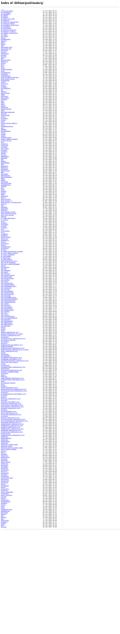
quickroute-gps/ (7, 572)
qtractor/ (4, 469)
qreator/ (4, 266)
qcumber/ (4, 103)
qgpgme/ (4, 154)
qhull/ (3, 158)
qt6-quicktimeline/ (8, 359)
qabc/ (3, 49)
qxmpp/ (3, 627)
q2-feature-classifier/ (10, 25)
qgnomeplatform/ (7, 150)
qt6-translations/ (8, 378)
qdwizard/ (4, 127)
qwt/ (2, 621)
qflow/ (3, 142)
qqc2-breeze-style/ (8, 253)
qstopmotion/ (6, 294)
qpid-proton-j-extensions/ (11, 241)
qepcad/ (4, 135)
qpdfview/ (4, 234)
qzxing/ (4, 631)
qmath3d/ (4, 188)
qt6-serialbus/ (6, 367)
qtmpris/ (4, 450)
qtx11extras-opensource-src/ (12, 517)
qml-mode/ (4, 207)
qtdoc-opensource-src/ (9, 420)
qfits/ (3, 139)
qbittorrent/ (6, 70)
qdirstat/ (4, 114)
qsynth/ (4, 298)
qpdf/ (3, 232)
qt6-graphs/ (5, 334)
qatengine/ (5, 63)
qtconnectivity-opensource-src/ (13, 405)
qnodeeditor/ (6, 220)
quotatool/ (5, 598)
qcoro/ (3, 101)
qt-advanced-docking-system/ (12, 300)
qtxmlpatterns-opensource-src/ (13, 520)
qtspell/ (4, 490)
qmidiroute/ (5, 203)
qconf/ (3, 97)
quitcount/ (5, 585)
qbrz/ (3, 76)
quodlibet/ (5, 591)
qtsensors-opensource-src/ (11, 482)
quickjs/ (4, 564)
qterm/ (3, 422)
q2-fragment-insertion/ (10, 28)
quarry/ (4, 539)
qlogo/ (3, 182)
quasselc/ (4, 545)
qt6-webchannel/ (7, 384)
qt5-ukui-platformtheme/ (10, 315)
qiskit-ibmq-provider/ (9, 165)
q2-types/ (4, 42)
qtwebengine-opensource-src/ (12, 509)
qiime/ (3, 160)
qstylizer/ (5, 296)
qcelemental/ (6, 85)
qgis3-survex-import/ (9, 146)
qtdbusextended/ (7, 414)
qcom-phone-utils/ (8, 93)
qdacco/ (4, 108)
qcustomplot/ (6, 104)
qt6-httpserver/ (7, 338)
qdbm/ (3, 112)
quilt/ (3, 579)
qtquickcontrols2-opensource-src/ (14, 467)
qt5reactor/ (5, 319)
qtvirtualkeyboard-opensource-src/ (14, 503)
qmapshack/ (5, 186)
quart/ (3, 541)
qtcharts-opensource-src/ (11, 401)
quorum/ (4, 594)
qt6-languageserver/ (8, 342)
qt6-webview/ (6, 389)
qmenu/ (3, 192)
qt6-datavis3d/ (6, 330)
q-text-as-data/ (7, 11)
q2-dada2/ (4, 17)
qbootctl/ (4, 72)
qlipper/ (4, 180)
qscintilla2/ (6, 283)
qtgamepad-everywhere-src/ (11, 429)
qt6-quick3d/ (6, 353)
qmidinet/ (4, 201)
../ (2, 9)
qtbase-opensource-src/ (10, 397)
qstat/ (3, 292)
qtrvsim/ (4, 473)
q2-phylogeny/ (6, 32)
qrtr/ (3, 277)
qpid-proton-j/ (6, 239)
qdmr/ (3, 122)
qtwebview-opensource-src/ (11, 515)
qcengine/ (4, 87)
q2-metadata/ (6, 30)
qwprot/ (4, 619)
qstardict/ (5, 291)
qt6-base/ (4, 325)
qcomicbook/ (5, 95)
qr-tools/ (4, 262)
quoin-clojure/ (6, 593)
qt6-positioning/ (7, 351)
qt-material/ (6, 308)
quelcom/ (4, 549)
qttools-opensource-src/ (10, 500)
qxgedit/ (4, 625)
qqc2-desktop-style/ (8, 254)
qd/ (2, 106)
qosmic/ (4, 228)
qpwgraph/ (4, 249)
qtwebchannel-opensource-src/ (12, 507)
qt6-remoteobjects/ (8, 361)
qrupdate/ (4, 279)
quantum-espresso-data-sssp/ (12, 536)
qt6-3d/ (4, 321)
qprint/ (4, 243)
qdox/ (3, 123)
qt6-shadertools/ (7, 370)
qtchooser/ (5, 403)
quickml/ (4, 568)
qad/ (2, 53)
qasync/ (4, 61)
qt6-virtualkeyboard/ (9, 380)
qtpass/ (4, 462)
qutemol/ (4, 602)
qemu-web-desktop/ (8, 133)
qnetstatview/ (6, 218)
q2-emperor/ (5, 23)
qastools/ (4, 59)
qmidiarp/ (4, 197)
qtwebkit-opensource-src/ (11, 511)
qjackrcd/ (4, 173)
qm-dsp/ (4, 184)
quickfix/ (4, 560)
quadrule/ (4, 526)
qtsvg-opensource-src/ (9, 494)
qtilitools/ (5, 437)
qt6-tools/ (5, 376)
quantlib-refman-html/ (9, 532)
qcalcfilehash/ (6, 82)
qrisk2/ (4, 270)
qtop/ (3, 456)
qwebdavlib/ (5, 612)
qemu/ (3, 131)
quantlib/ (4, 530)
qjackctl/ (4, 171)
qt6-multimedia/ (7, 348)
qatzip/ (4, 66)
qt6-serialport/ (7, 368)
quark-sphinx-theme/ (8, 537)
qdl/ (2, 120)
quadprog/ (4, 522)
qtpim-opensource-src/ (9, 463)
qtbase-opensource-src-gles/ (12, 399)
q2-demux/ (4, 19)
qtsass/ (4, 475)
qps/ (2, 245)
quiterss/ (4, 587)
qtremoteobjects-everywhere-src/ (13, 471)
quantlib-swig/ (6, 534)
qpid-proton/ (6, 237)
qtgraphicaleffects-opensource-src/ (15, 431)
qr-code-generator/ (8, 260)
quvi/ (3, 606)
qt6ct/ (3, 391)
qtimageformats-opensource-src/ (13, 439)
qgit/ (3, 148)
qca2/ (3, 80)
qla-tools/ (5, 177)
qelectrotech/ (6, 129)
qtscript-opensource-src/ (11, 477)
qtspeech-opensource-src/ (11, 488)
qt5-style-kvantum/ (8, 313)
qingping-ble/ (6, 163)
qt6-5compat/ (6, 323)
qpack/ (3, 230)
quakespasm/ (5, 528)
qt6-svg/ (4, 374)
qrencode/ (4, 268)
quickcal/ (4, 556)
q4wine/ (4, 47)
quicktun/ (4, 577)
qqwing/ (4, 258)
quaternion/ (5, 547)
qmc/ (2, 190)
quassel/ (4, 543)
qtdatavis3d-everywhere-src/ (12, 412)
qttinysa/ (4, 498)
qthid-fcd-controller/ (9, 433)
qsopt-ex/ (4, 285)
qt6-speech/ (5, 372)
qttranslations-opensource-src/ (13, 501)
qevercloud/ (5, 137)
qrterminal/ (5, 275)
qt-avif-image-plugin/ (9, 302)
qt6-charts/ (5, 327)
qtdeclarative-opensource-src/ (13, 416)
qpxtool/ (4, 251)
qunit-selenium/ (7, 589)
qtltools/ (4, 446)
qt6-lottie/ (5, 346)
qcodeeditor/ (6, 89)
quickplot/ (5, 570)
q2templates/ (6, 46)
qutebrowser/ (6, 600)
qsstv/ (3, 289)
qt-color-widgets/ (8, 304)
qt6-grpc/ (4, 336)
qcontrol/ (4, 99)
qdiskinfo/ (5, 116)
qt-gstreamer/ (6, 306)
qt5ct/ (3, 317)
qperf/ (3, 235)
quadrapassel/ (6, 524)
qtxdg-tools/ (6, 519)
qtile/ (3, 435)
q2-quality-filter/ (8, 36)
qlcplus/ (4, 178)
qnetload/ (4, 216)
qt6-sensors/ (6, 365)
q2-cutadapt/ (6, 15)
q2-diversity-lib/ (8, 21)
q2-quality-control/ (8, 34)
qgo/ (2, 152)
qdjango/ (4, 118)
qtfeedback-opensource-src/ (11, 427)
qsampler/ (4, 281)
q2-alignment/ (6, 13)
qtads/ (3, 393)
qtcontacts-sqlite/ (8, 406)
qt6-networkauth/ (7, 349)
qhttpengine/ (6, 156)
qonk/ (3, 226)
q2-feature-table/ (8, 27)
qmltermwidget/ (6, 211)
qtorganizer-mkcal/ (8, 458)
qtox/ (3, 460)
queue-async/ (6, 553)
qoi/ (2, 224)
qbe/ (2, 68)
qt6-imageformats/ (8, 340)
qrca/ (3, 264)
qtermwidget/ (6, 425)
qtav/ (3, 395)
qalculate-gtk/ (6, 55)
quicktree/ (5, 575)
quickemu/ (4, 558)
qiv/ (2, 169)
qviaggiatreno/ (6, 610)
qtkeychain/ (5, 441)
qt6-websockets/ (7, 387)
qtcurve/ (4, 410)
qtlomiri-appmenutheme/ (10, 444)
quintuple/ (5, 581)
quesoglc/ (4, 551)
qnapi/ (3, 215)
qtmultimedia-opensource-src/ (12, 452)
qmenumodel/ (5, 194)
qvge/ (3, 608)
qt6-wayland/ (6, 382)
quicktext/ (5, 574)
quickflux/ (5, 562)
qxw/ (2, 629)
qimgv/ (3, 161)
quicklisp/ (5, 566)
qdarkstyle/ (5, 110)
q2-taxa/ (4, 40)
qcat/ (3, 84)
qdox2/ (3, 125)
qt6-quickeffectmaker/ (9, 357)
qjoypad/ (4, 175)
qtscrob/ (4, 479)
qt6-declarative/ (7, 332)
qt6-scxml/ (5, 363)
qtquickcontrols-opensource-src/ (13, 465)
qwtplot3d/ (5, 623)
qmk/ (2, 205)
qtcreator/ (5, 408)
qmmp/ (3, 213)
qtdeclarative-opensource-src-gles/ (15, 418)
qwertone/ (4, 613)
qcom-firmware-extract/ (10, 91)
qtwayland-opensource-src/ (11, 505)
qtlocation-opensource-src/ (11, 443)
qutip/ (3, 604)
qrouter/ (4, 272)
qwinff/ (4, 615)
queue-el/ (4, 555)
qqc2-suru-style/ (7, 256)
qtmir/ (3, 448)
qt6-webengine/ (6, 386)
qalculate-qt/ (6, 57)
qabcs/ (3, 51)
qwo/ (2, 617)
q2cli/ (3, 44)
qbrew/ (3, 74)
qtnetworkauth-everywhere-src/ (13, 454)
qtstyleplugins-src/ (8, 492)
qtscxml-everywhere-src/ (10, 481)
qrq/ (2, 273)
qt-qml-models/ (6, 310)
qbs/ (2, 78)
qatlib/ (4, 65)
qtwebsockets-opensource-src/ (12, 513)
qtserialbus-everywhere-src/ (12, 484)
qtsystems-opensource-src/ (11, 496)
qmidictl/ (4, 199)
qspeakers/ (5, 287)
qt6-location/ (6, 344)
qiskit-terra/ (6, 167)
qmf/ (2, 196)
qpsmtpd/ (4, 247)
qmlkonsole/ (5, 209)
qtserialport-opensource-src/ (12, 486)
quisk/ (3, 583)
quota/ (3, 596)
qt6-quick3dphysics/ (8, 355)
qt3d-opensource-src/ (9, 311)
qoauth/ (4, 222)
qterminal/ (5, 424)
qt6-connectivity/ (8, 329)
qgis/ (3, 144)
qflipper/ (4, 141)
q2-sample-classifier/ (9, 38)
